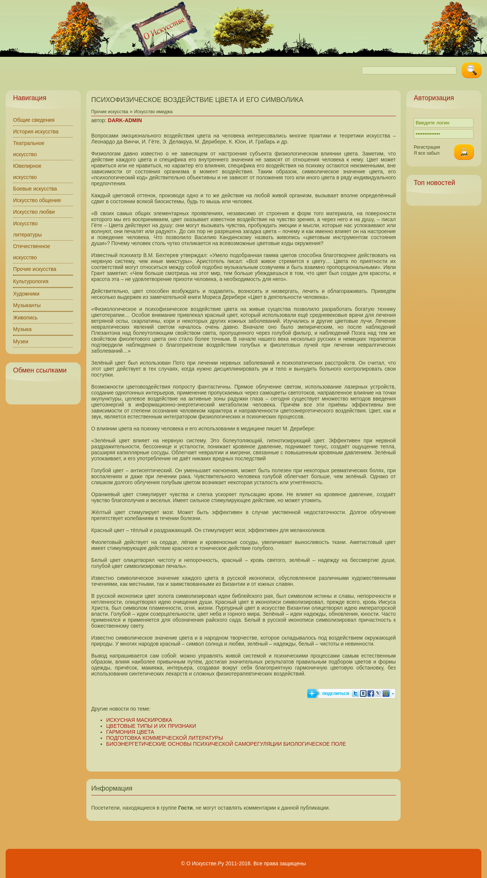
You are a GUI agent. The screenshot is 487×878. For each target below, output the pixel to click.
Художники (26, 294)
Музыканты (27, 305)
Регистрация (427, 147)
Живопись (25, 318)
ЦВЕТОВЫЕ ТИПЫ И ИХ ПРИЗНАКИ (151, 726)
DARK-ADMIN (125, 120)
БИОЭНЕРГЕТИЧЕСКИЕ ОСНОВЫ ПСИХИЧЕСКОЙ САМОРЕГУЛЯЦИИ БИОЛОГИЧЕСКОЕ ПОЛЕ (226, 744)
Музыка (22, 329)
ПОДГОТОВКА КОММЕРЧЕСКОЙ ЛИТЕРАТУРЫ (164, 738)
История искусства (36, 132)
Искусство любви (34, 212)
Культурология (31, 281)
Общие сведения (34, 120)
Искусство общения (37, 200)
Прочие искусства (34, 269)
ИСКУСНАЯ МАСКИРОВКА (139, 720)
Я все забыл (427, 153)
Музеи (20, 341)
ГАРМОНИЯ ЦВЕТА (130, 732)
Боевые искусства (35, 189)
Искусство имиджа (153, 111)
